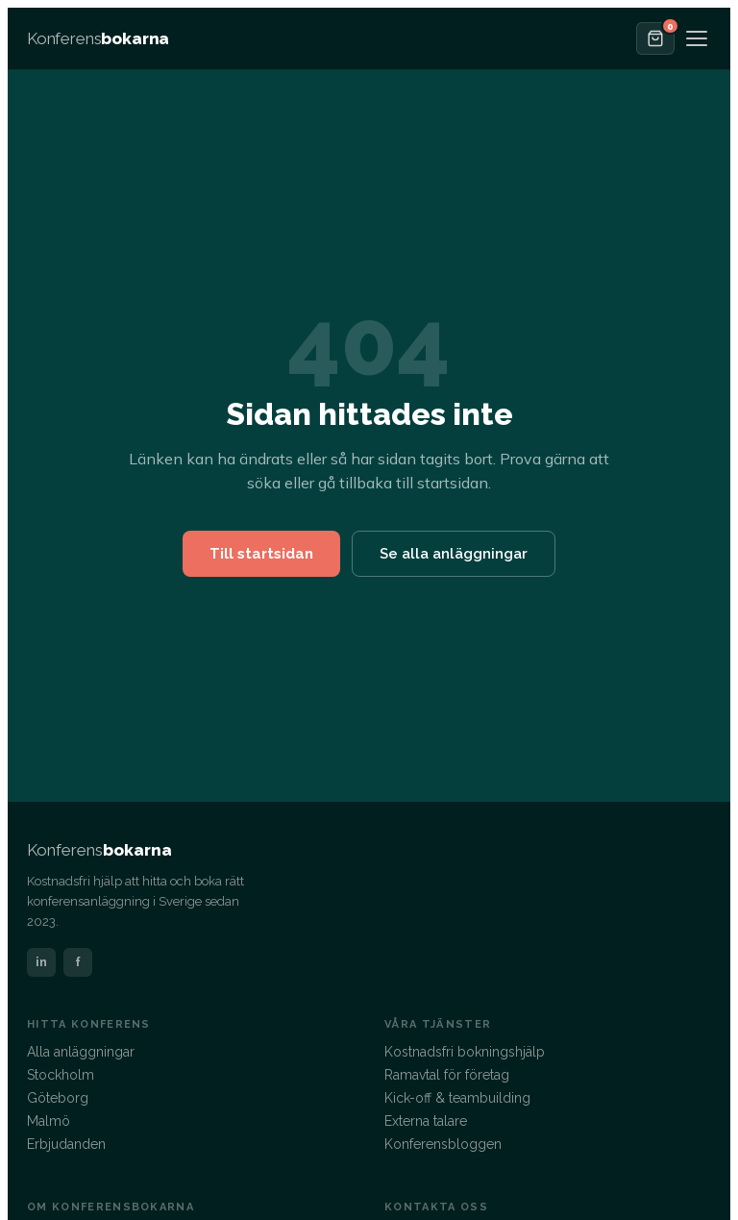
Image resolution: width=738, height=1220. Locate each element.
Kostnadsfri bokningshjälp (464, 1051)
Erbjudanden (66, 1144)
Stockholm (60, 1075)
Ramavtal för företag (446, 1075)
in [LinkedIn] (41, 962)
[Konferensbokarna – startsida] (98, 38)
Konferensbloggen (443, 1144)
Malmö (48, 1121)
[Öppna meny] (696, 38)
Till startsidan (261, 553)
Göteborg (57, 1098)
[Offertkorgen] (655, 38)
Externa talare (425, 1121)
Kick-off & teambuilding (457, 1098)
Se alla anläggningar (454, 553)
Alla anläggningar (81, 1051)
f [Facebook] (78, 962)
